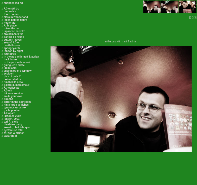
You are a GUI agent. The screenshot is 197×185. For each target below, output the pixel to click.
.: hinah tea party (12, 124)
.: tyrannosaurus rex (14, 107)
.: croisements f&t (12, 34)
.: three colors (10, 14)
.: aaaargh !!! (9, 135)
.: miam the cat (10, 28)
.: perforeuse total (12, 130)
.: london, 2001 (10, 118)
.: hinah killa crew (12, 82)
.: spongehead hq (12, 3)
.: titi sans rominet (13, 93)
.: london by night (12, 51)
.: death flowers (11, 45)
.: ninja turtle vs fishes (15, 104)
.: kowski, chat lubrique (16, 127)
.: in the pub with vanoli (16, 62)
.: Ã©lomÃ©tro (10, 8)
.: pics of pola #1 (12, 76)
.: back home (9, 59)
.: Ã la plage (9, 25)
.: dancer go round (13, 36)
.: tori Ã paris (10, 121)
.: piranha (7, 99)
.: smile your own (12, 96)
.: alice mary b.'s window (17, 70)
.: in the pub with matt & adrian (20, 56)
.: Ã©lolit (7, 90)
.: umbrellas (9, 11)
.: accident (8, 73)
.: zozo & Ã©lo (10, 42)
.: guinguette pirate (13, 65)
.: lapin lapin (9, 68)
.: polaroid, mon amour (15, 85)
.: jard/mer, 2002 (11, 116)
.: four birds (9, 53)
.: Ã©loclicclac (10, 87)
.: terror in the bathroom (16, 101)
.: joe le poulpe (10, 110)
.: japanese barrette (13, 31)
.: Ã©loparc (8, 113)
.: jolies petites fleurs (14, 19)
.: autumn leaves (12, 39)
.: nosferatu (8, 22)
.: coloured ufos (11, 79)
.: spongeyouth (11, 48)
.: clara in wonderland (15, 17)
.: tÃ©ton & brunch (13, 133)
